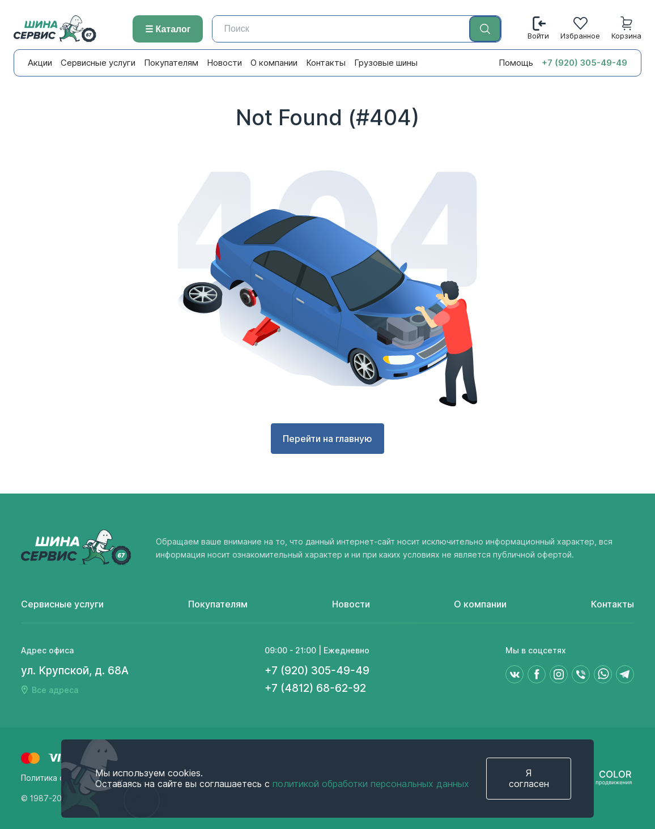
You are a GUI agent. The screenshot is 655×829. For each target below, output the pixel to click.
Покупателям (171, 63)
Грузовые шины (386, 63)
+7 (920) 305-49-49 (584, 63)
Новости (224, 63)
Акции (40, 63)
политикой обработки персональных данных (371, 784)
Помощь (516, 63)
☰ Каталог (167, 29)
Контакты (326, 63)
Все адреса (55, 690)
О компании (273, 63)
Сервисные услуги (98, 63)
